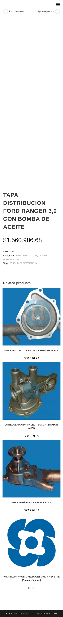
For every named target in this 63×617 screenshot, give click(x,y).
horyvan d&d (49, 613)
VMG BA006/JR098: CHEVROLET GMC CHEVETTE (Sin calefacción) (31, 578)
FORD (19, 255)
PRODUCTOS (30, 255)
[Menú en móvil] (58, 4)
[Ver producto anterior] (5, 11)
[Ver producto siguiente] (57, 11)
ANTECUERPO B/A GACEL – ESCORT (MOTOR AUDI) (31, 426)
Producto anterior (16, 11)
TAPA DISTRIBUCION (27, 263)
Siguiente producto (45, 11)
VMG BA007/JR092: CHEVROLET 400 (31, 502)
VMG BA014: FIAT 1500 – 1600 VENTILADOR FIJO (31, 350)
